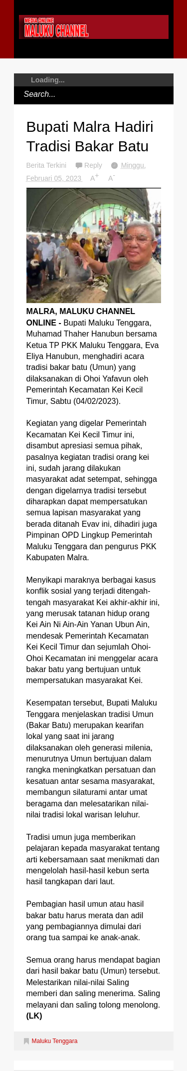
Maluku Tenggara (55, 1041)
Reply (94, 165)
